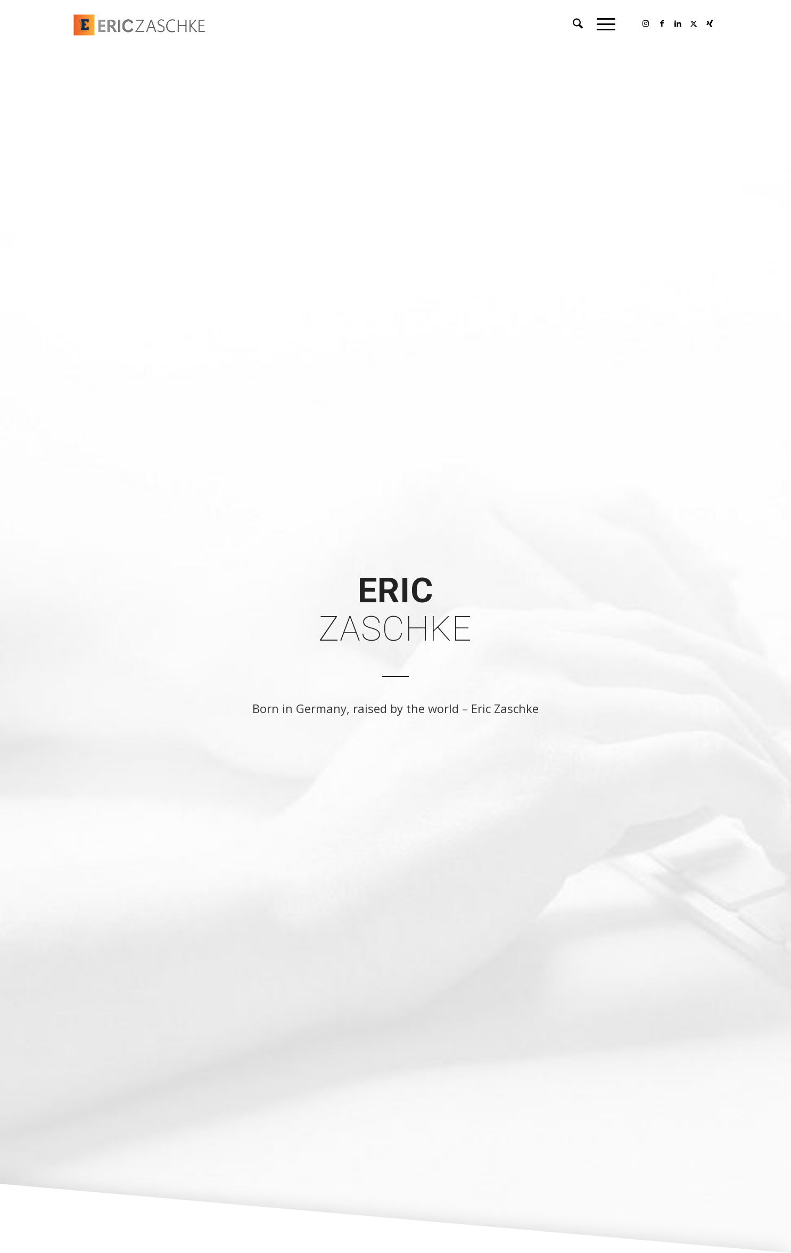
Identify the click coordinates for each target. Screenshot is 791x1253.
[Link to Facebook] (662, 23)
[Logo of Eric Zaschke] (172, 24)
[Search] (578, 24)
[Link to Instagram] (646, 23)
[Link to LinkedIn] (678, 23)
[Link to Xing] (710, 23)
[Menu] (602, 24)
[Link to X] (694, 23)
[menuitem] (578, 24)
